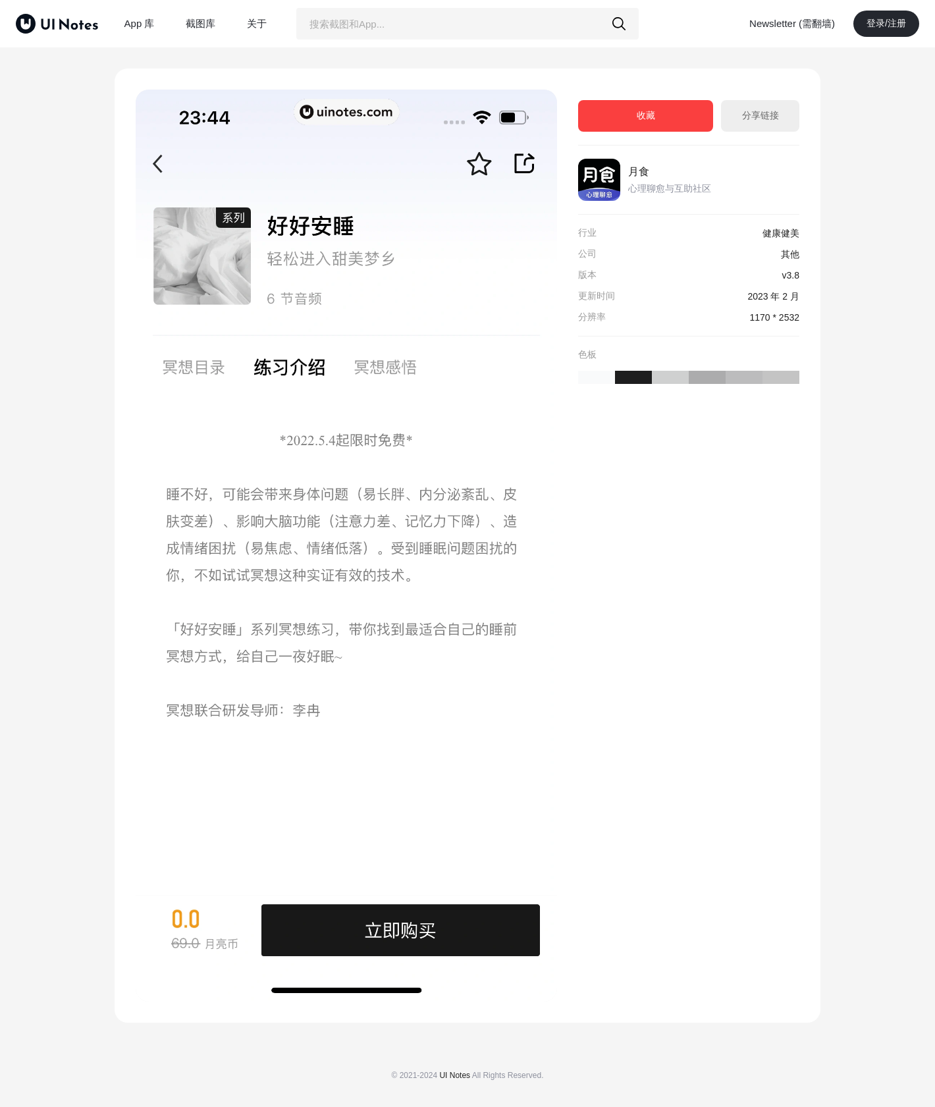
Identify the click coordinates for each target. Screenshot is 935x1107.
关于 (257, 23)
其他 (790, 254)
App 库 (139, 23)
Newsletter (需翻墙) (792, 23)
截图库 (200, 23)
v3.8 (790, 275)
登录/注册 (886, 23)
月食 (638, 171)
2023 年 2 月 (773, 296)
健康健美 (780, 233)
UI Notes (454, 1075)
